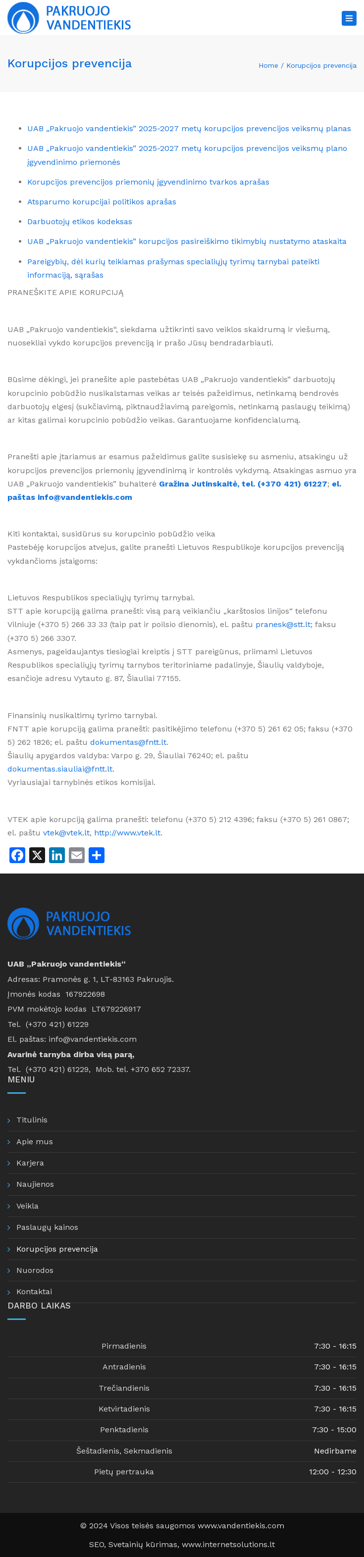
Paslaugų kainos (47, 1227)
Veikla (27, 1206)
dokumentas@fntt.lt (128, 742)
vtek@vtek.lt (66, 832)
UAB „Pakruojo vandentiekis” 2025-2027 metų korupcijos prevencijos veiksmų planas (189, 128)
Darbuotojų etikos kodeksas (79, 221)
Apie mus (34, 1141)
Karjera (30, 1163)
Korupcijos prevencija (57, 1249)
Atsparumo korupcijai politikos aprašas (101, 201)
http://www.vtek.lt (127, 832)
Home (268, 65)
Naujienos (35, 1184)
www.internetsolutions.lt (228, 1544)
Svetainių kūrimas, (145, 1544)
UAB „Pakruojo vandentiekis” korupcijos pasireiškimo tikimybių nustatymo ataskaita (187, 241)
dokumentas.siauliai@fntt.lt (59, 769)
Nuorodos (34, 1270)
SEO (96, 1544)
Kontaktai (34, 1291)
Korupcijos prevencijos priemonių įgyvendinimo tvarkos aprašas (148, 182)
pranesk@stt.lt (283, 624)
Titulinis (32, 1119)
